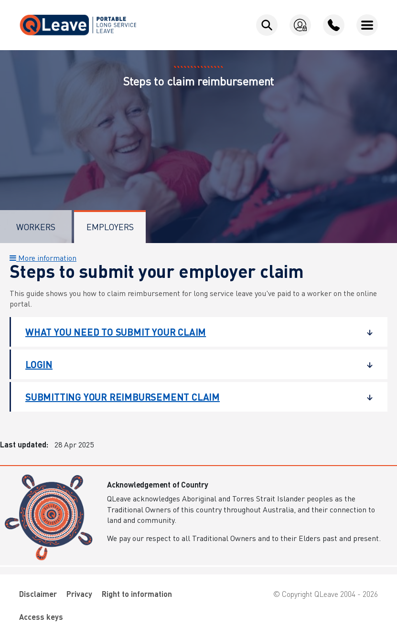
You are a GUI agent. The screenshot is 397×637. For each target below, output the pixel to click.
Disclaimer (38, 594)
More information (43, 258)
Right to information (137, 594)
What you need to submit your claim (192, 332)
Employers (110, 226)
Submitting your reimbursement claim (192, 397)
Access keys (41, 617)
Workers (35, 226)
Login (192, 364)
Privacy (79, 594)
